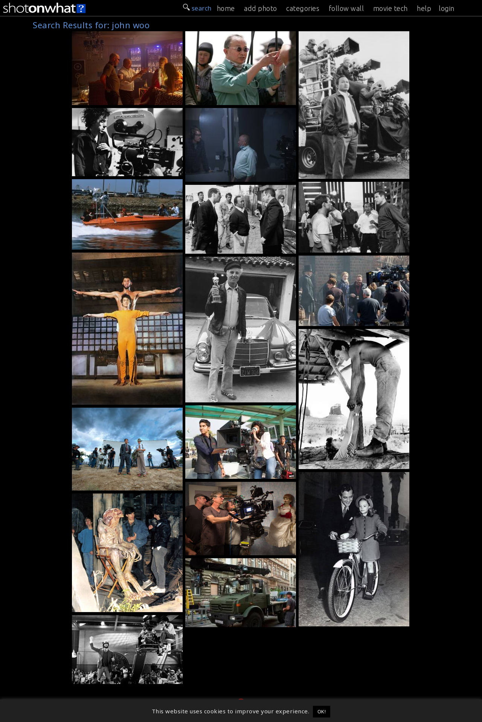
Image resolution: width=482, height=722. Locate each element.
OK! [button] (321, 711)
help (424, 8)
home (226, 8)
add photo (260, 8)
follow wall (346, 8)
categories (302, 8)
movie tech (390, 8)
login (447, 8)
